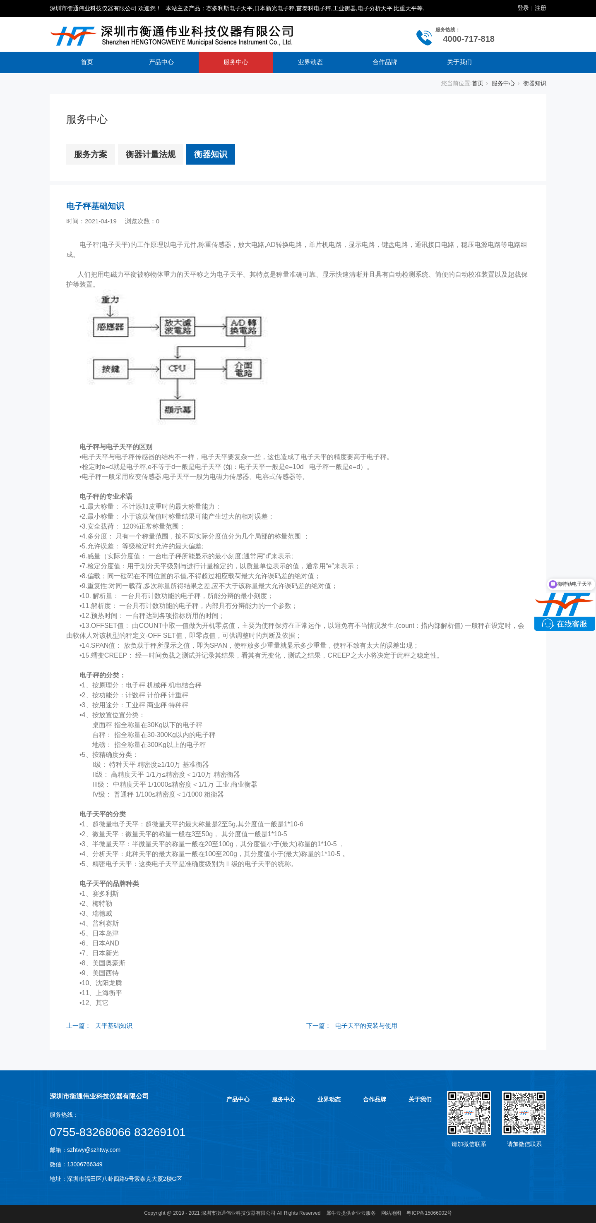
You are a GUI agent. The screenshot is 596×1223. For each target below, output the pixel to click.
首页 (87, 61)
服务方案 (90, 154)
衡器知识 (534, 83)
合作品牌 (384, 61)
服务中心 (235, 61)
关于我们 (459, 61)
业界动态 (310, 61)
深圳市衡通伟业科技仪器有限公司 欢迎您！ (105, 8)
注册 (540, 8)
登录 (523, 8)
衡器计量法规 (150, 154)
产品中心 (161, 61)
